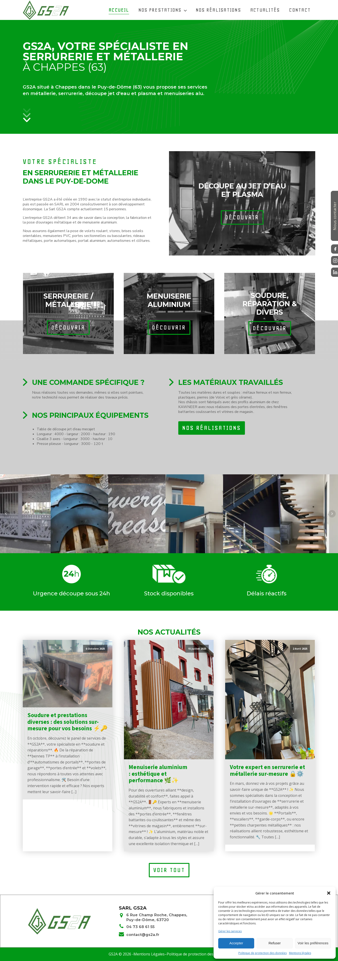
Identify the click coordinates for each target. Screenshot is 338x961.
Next (332, 513)
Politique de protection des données (262, 953)
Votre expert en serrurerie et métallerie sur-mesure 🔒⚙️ (267, 770)
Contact (300, 10)
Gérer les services (230, 931)
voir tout (169, 870)
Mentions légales (300, 953)
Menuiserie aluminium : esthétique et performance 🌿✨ (158, 774)
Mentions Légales (149, 954)
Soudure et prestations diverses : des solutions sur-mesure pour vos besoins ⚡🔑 (67, 722)
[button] (328, 893)
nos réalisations (211, 427)
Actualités (265, 10)
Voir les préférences (313, 943)
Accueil (119, 10)
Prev (6, 513)
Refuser (275, 943)
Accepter (236, 943)
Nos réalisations (218, 10)
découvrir (242, 217)
